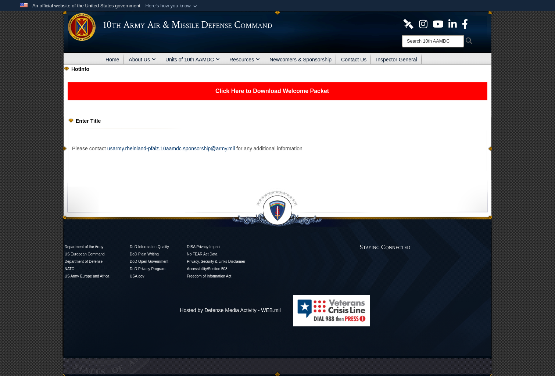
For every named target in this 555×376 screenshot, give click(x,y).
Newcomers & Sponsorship (300, 59)
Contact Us (353, 59)
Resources (244, 59)
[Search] (433, 41)
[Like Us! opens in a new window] (465, 23)
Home (112, 59)
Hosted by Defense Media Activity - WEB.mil (230, 310)
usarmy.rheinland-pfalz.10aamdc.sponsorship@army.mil (171, 148)
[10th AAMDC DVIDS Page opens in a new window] (408, 23)
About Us (142, 59)
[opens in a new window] (423, 23)
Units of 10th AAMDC (192, 59)
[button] (171, 6)
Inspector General (396, 59)
